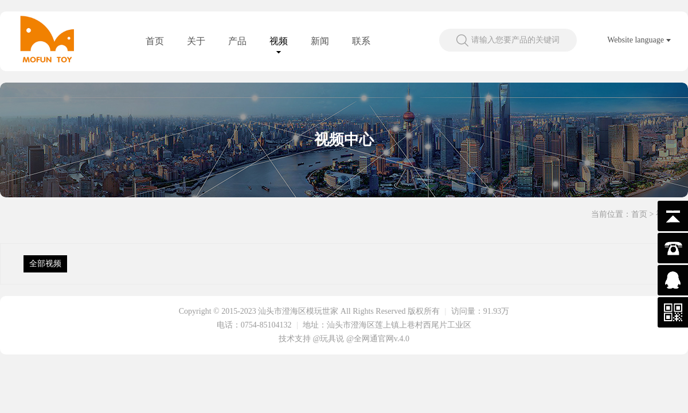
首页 (155, 41)
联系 (361, 41)
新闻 (320, 41)
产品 (237, 41)
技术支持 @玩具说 (311, 338)
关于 (196, 41)
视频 (278, 41)
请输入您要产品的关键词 (515, 40)
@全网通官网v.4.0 (377, 338)
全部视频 (45, 263)
